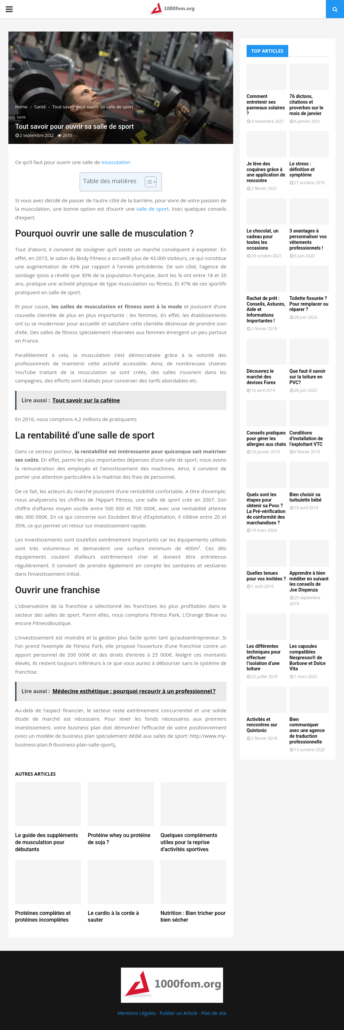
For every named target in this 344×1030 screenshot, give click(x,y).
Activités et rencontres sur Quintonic (262, 725)
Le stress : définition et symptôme (302, 169)
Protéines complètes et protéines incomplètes (43, 916)
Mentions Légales (137, 1013)
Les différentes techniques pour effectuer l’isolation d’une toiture (264, 657)
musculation (115, 162)
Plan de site (213, 1013)
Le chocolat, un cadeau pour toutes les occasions (262, 239)
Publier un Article (178, 1013)
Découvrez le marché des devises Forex (261, 376)
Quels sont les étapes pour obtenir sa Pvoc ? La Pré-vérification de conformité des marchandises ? (266, 508)
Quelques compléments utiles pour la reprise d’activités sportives (189, 842)
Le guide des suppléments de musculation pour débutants (46, 842)
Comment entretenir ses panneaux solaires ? (266, 105)
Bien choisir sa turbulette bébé (306, 497)
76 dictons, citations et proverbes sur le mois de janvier (307, 105)
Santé (21, 117)
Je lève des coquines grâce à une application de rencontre (266, 172)
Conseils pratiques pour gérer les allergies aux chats (266, 438)
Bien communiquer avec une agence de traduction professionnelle (307, 730)
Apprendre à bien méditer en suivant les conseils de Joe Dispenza (309, 581)
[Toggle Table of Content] (147, 182)
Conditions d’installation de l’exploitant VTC (306, 438)
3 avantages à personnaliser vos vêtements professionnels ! (308, 239)
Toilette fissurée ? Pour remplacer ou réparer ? (309, 304)
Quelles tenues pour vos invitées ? (266, 575)
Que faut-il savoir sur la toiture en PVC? (308, 376)
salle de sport (152, 208)
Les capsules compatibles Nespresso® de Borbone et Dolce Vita (308, 657)
